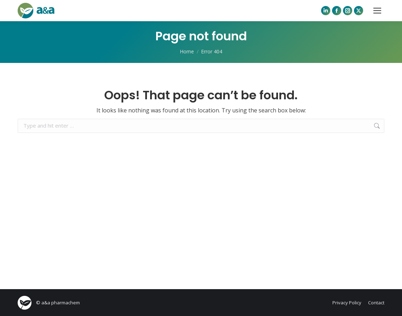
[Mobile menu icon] (377, 11)
